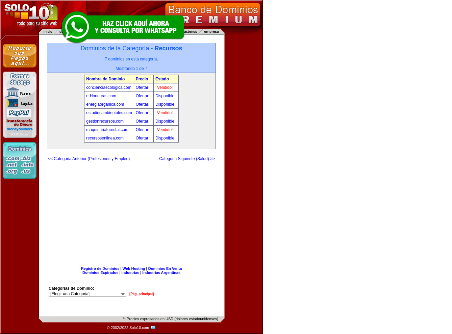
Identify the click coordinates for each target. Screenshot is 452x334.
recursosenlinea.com (105, 138)
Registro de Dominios (100, 268)
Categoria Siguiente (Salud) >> (187, 158)
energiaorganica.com (105, 104)
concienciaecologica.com (108, 87)
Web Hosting (134, 268)
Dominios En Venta (165, 268)
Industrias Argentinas (161, 273)
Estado (162, 79)
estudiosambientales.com (109, 112)
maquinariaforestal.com (107, 129)
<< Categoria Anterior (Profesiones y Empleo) (89, 158)
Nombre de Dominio (105, 79)
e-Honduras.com (101, 96)
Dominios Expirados (100, 273)
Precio (142, 79)
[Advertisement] (131, 211)
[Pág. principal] (141, 294)
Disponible (164, 96)
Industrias (131, 273)
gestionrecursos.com (105, 121)
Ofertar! (143, 87)
